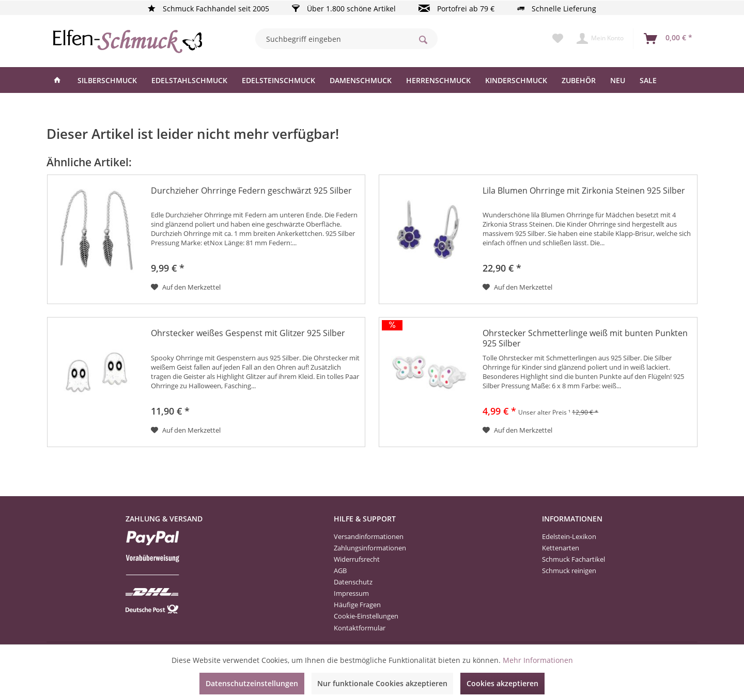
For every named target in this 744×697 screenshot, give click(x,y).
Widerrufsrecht (357, 559)
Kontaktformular (359, 627)
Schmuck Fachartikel (573, 559)
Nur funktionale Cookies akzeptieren (382, 683)
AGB (340, 570)
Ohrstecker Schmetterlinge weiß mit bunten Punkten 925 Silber (585, 338)
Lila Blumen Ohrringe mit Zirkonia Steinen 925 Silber (584, 190)
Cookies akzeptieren (502, 683)
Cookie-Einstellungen (366, 616)
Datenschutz (353, 582)
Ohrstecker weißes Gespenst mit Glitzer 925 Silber (248, 333)
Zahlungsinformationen (370, 547)
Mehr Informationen (538, 660)
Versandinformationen (369, 536)
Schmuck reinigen (569, 570)
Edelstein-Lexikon (569, 536)
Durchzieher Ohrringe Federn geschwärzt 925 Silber (251, 190)
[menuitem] (346, 38)
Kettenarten (560, 547)
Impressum (351, 593)
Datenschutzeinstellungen (252, 683)
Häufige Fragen (357, 604)
